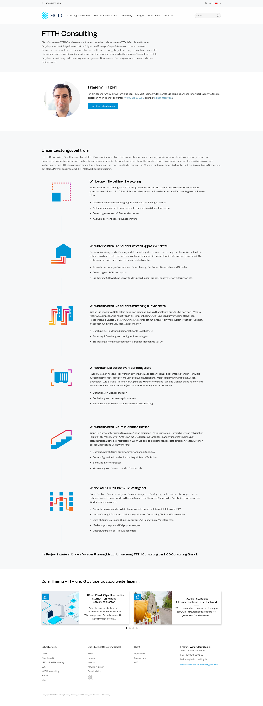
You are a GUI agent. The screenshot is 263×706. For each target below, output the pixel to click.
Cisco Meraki (48, 658)
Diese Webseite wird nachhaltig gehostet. (199, 664)
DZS (44, 666)
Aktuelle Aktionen (96, 666)
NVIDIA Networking (50, 671)
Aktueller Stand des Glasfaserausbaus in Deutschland (196, 600)
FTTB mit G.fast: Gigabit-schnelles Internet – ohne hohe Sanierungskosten (104, 599)
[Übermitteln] (218, 15)
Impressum (139, 653)
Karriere (91, 658)
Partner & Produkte (105, 15)
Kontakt (168, 15)
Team (90, 653)
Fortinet (45, 675)
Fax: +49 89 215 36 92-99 (191, 655)
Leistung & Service (78, 15)
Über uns (154, 15)
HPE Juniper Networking (53, 662)
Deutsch (213, 3)
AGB (136, 662)
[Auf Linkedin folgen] (90, 677)
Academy (126, 15)
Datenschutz (140, 658)
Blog (140, 15)
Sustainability (94, 671)
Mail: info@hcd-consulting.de (193, 659)
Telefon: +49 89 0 (193, 650)
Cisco (44, 653)
